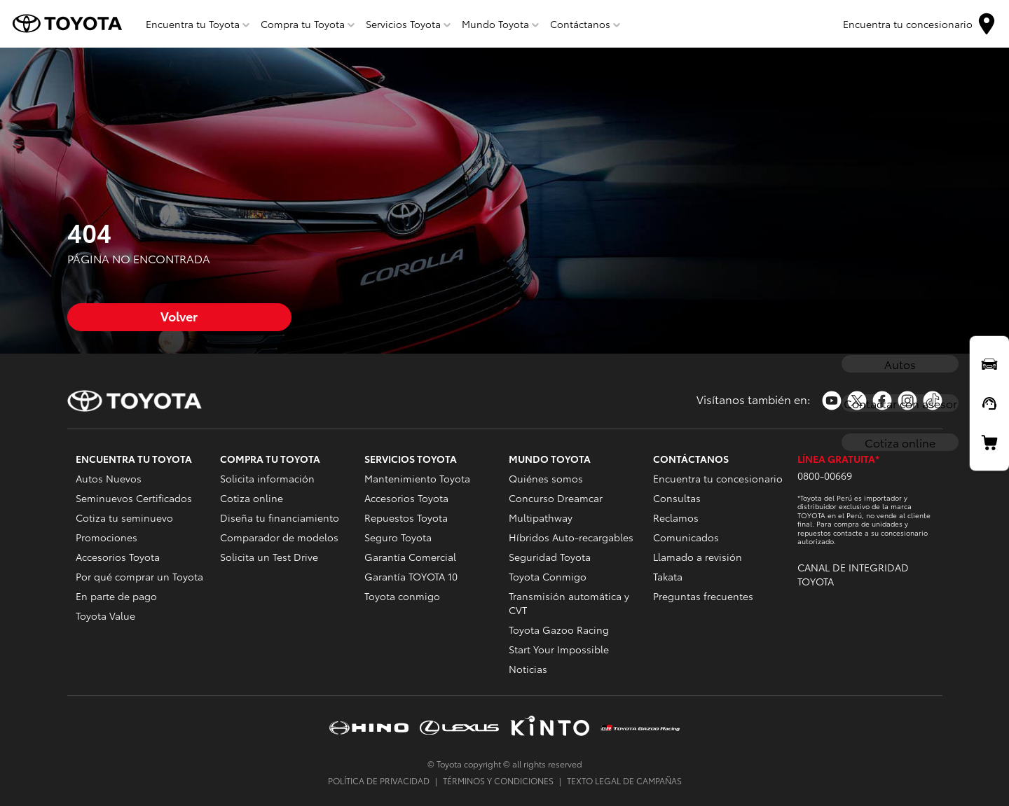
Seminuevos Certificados (134, 498)
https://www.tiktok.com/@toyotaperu (932, 400)
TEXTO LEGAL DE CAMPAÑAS (624, 780)
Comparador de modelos (279, 537)
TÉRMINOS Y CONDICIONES (498, 780)
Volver (179, 315)
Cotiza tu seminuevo (124, 517)
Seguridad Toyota (550, 557)
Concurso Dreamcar (556, 498)
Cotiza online (251, 498)
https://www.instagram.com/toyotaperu (907, 400)
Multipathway (540, 517)
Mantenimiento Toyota (417, 478)
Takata (667, 576)
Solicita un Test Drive (269, 557)
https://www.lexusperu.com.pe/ (459, 727)
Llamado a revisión (697, 557)
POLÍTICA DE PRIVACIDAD (379, 780)
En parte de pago (116, 596)
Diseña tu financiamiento (279, 517)
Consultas (677, 498)
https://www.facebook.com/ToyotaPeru (882, 400)
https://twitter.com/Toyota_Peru (857, 400)
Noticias (528, 669)
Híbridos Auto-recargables (571, 537)
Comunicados (686, 537)
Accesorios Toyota (118, 557)
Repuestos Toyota (406, 517)
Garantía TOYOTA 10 (411, 576)
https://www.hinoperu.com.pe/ (369, 727)
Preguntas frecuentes (703, 596)
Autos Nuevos (109, 478)
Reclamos (676, 517)
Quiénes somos (546, 478)
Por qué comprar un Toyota (139, 576)
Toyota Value (105, 616)
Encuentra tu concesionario (718, 478)
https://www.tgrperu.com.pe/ (640, 727)
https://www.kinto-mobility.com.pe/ (549, 727)
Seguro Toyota (398, 537)
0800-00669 (824, 475)
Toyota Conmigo (547, 576)
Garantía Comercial (410, 557)
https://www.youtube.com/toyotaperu (832, 400)
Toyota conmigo (402, 596)
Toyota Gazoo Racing (559, 630)
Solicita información (267, 478)
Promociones (106, 537)
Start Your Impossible (559, 649)
